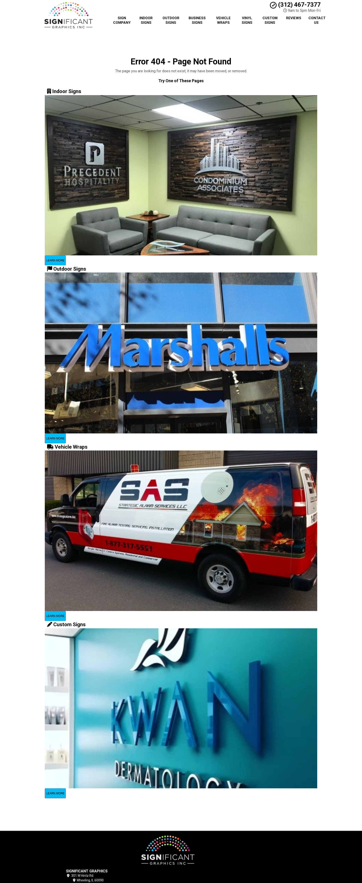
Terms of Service (210, 852)
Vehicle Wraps (223, 20)
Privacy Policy (208, 847)
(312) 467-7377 (295, 4)
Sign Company (122, 20)
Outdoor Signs (171, 20)
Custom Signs (270, 20)
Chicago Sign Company (215, 842)
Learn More (55, 260)
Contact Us (317, 20)
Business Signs (197, 20)
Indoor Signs (146, 20)
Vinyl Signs (247, 20)
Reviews (293, 18)
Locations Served (212, 863)
